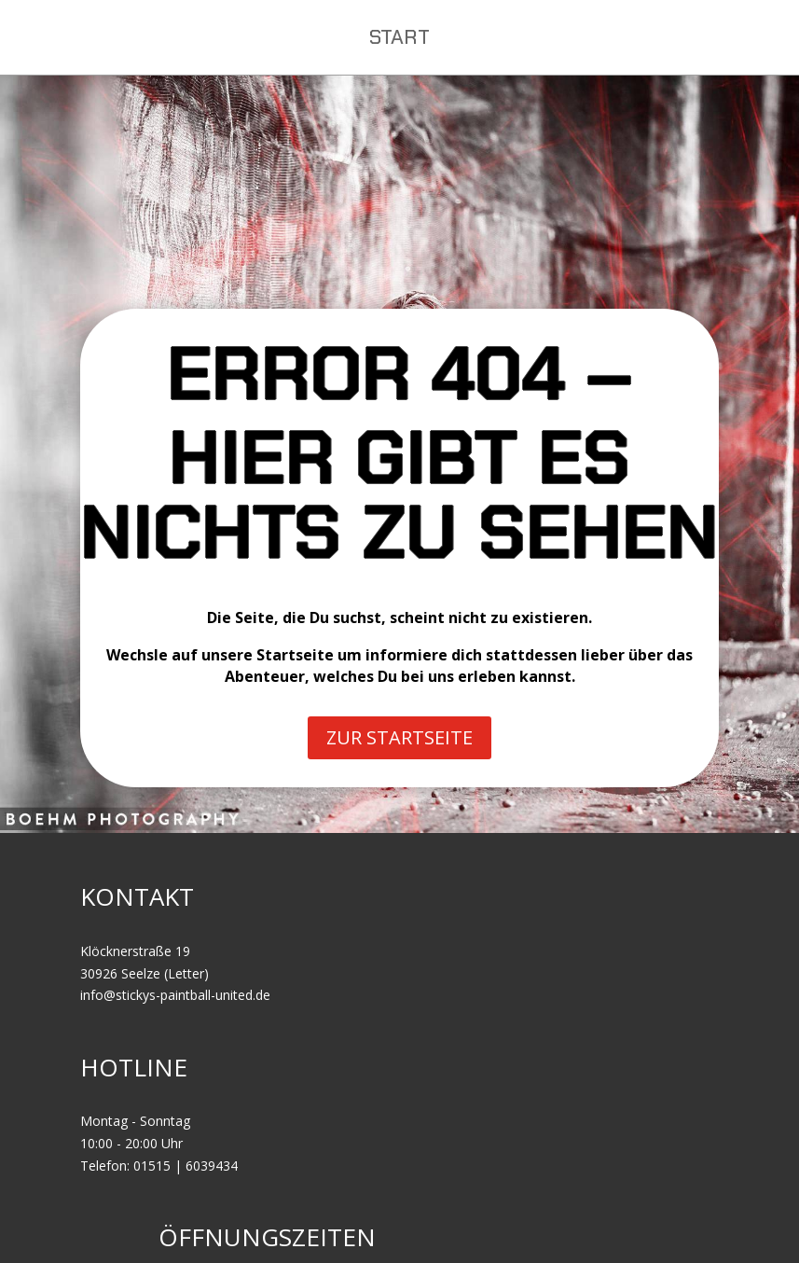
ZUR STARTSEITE (399, 737)
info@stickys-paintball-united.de (175, 995)
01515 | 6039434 (185, 1165)
